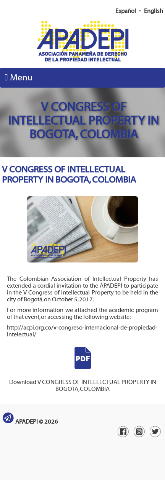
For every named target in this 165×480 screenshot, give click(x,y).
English (153, 11)
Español (125, 11)
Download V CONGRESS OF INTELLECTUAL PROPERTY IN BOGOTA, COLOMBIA (82, 378)
